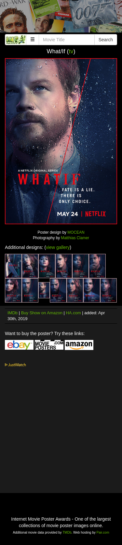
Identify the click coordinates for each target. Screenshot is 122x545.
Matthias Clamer (75, 238)
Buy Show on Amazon (41, 312)
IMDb (12, 312)
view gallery (58, 247)
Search (106, 39)
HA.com (73, 312)
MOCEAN (75, 232)
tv (71, 51)
